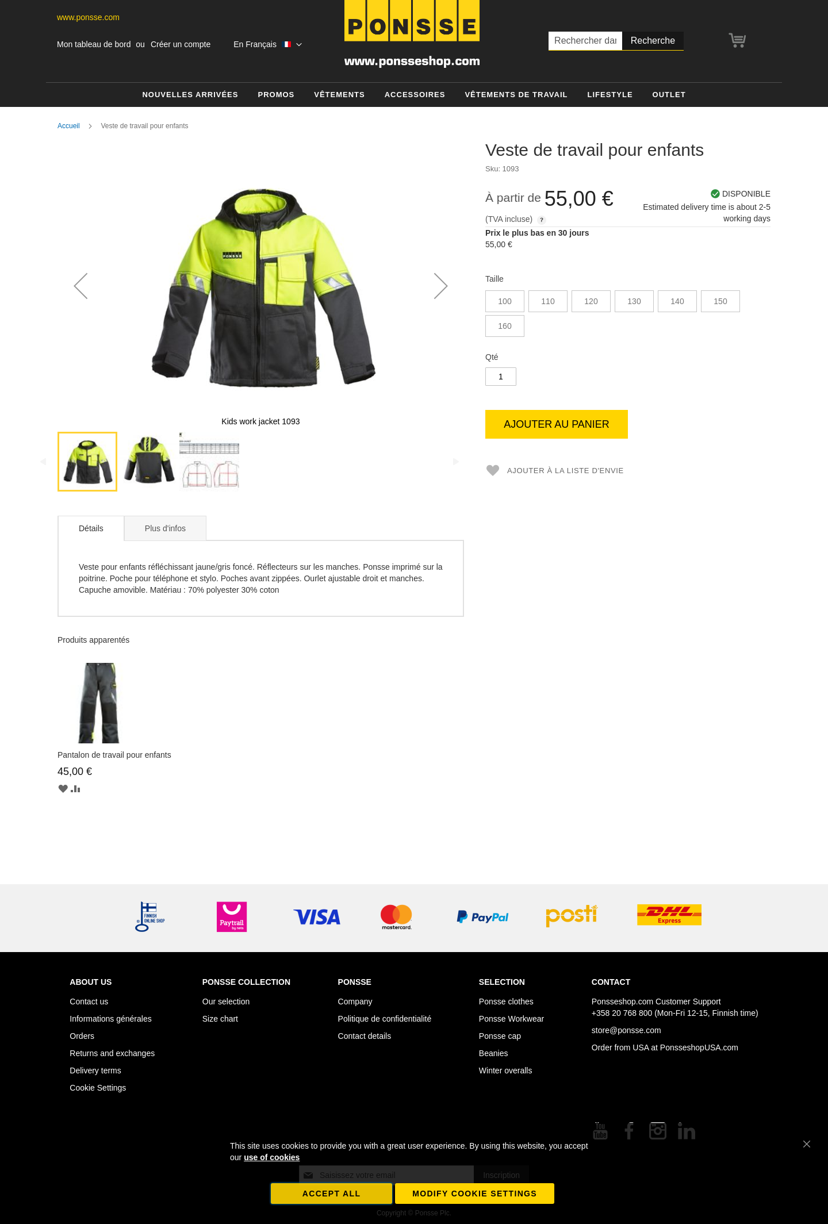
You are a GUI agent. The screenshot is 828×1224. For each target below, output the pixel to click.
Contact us (89, 1001)
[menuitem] (190, 95)
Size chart (220, 1018)
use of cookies (272, 1157)
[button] (267, 45)
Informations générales (110, 1018)
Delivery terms (95, 1070)
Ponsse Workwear (511, 1018)
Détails (91, 528)
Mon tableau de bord (94, 44)
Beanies (493, 1053)
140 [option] (677, 301)
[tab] (90, 528)
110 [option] (547, 301)
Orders (82, 1036)
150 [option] (720, 301)
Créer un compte (180, 44)
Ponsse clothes (506, 1001)
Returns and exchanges (112, 1053)
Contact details (365, 1036)
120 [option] (590, 301)
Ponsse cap (500, 1036)
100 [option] (504, 301)
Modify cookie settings (474, 1193)
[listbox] (627, 315)
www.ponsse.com (88, 17)
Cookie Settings (98, 1087)
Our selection (226, 1001)
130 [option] (634, 301)
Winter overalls (505, 1070)
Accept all (331, 1193)
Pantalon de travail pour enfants (114, 754)
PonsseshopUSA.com (699, 1047)
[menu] (414, 95)
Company (355, 1001)
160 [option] (504, 326)
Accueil (68, 126)
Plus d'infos (165, 528)
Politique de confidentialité (385, 1018)
